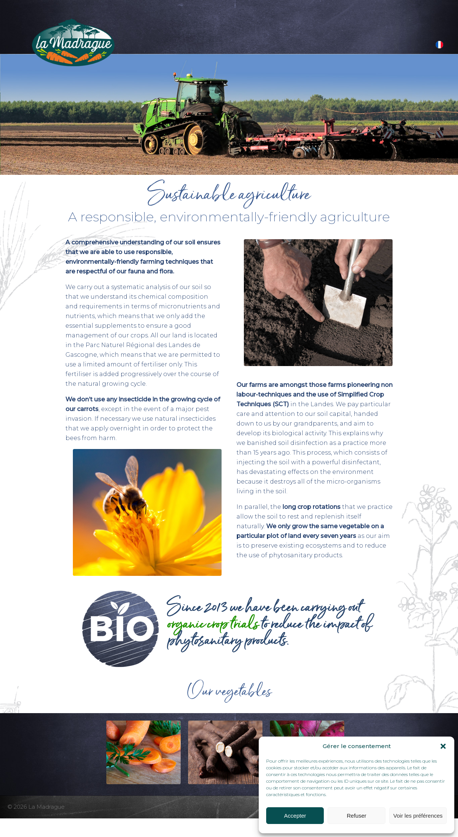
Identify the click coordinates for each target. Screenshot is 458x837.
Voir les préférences (418, 815)
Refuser (357, 815)
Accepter (295, 815)
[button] (443, 746)
